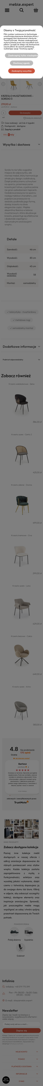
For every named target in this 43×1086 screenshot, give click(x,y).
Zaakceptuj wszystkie (22, 71)
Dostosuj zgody (21, 63)
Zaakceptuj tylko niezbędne (23, 55)
